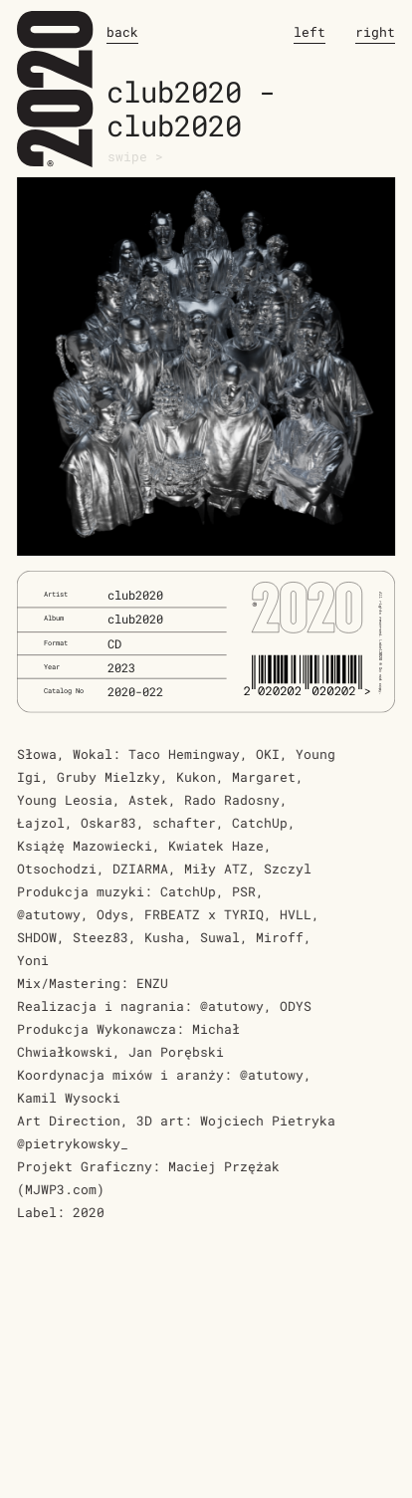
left (309, 32)
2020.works (55, 92)
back (122, 32)
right (375, 32)
